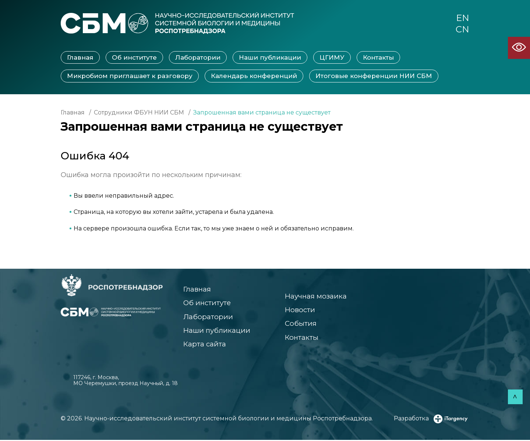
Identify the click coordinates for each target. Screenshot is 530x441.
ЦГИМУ (331, 57)
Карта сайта (204, 345)
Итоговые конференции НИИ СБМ (373, 76)
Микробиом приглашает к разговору (129, 76)
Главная (80, 57)
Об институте (134, 57)
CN (462, 29)
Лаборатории (197, 57)
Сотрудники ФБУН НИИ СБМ (139, 112)
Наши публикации (270, 57)
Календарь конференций (254, 76)
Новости (298, 310)
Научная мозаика (315, 296)
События (299, 324)
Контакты (378, 57)
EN (462, 18)
